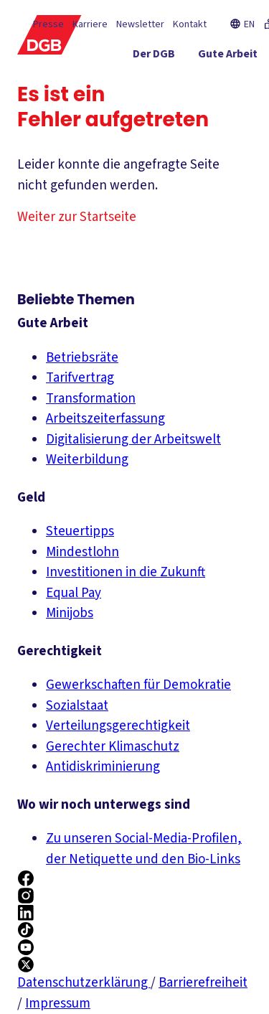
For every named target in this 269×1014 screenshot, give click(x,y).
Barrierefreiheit (203, 982)
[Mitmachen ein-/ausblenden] (217, 108)
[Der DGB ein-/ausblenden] (154, 57)
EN (242, 24)
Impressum (57, 1003)
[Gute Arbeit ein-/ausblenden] (228, 57)
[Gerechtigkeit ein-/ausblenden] (207, 82)
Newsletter (140, 24)
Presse (48, 24)
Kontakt (190, 24)
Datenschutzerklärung (84, 982)
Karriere (90, 24)
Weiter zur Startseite (76, 217)
